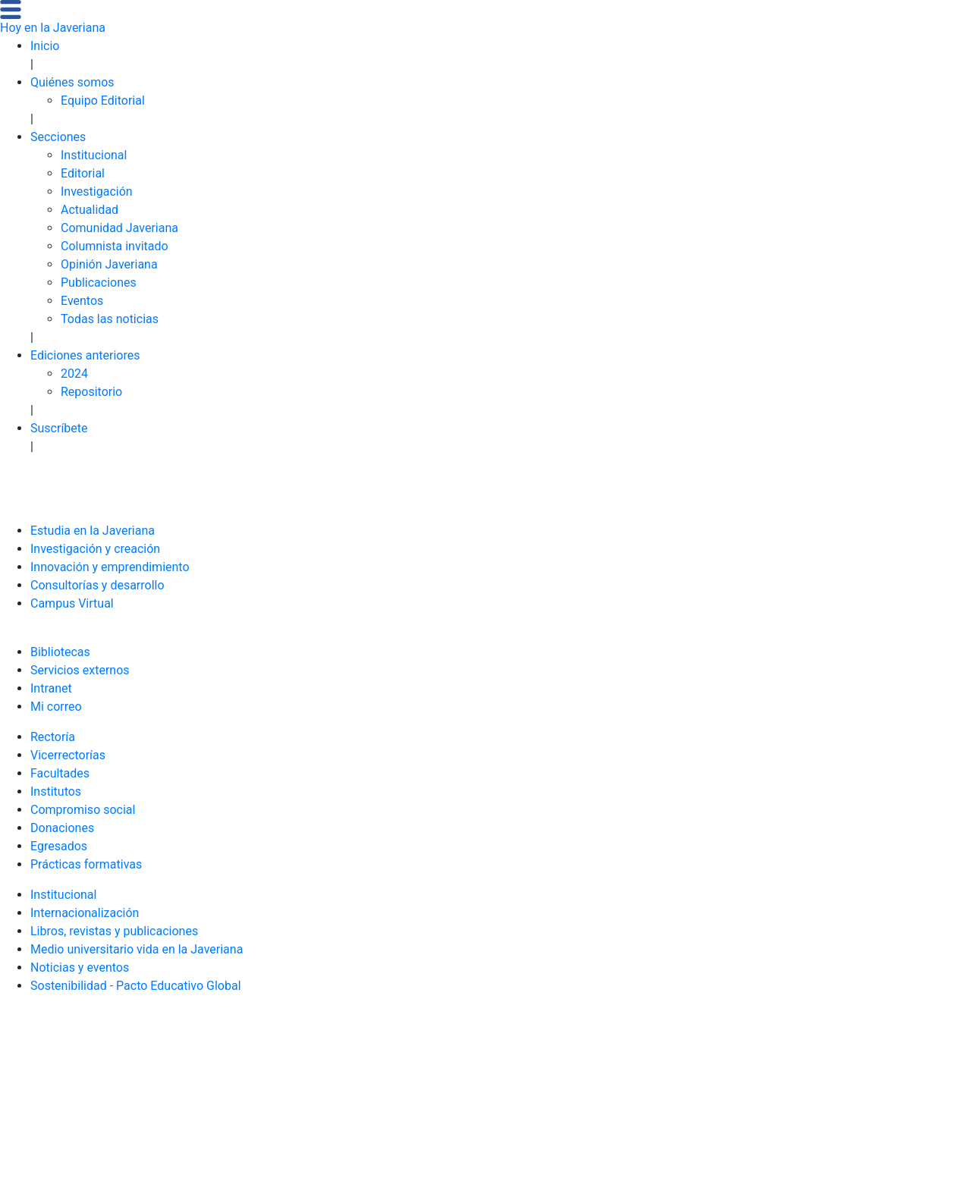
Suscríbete (59, 428)
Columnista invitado (114, 246)
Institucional (94, 155)
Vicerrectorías (67, 755)
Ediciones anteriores (85, 355)
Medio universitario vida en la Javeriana (136, 949)
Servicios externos (80, 670)
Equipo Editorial (103, 100)
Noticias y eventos (79, 967)
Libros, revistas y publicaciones (114, 931)
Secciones (58, 137)
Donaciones (62, 828)
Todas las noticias (110, 319)
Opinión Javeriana (109, 264)
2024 (74, 373)
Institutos (55, 791)
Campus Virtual (72, 603)
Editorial (83, 173)
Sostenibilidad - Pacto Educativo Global (135, 985)
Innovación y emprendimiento (110, 567)
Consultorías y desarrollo (97, 585)
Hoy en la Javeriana (52, 27)
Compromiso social (82, 810)
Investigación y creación (95, 549)
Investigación (97, 191)
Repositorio (91, 392)
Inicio (44, 46)
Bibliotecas (60, 652)
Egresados (58, 846)
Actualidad (89, 210)
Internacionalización (84, 913)
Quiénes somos (72, 82)
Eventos (82, 301)
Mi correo (56, 706)
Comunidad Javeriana (119, 228)
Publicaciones (99, 282)
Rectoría (52, 737)
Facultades (60, 773)
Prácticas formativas (86, 864)
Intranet (51, 688)
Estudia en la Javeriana (92, 530)
